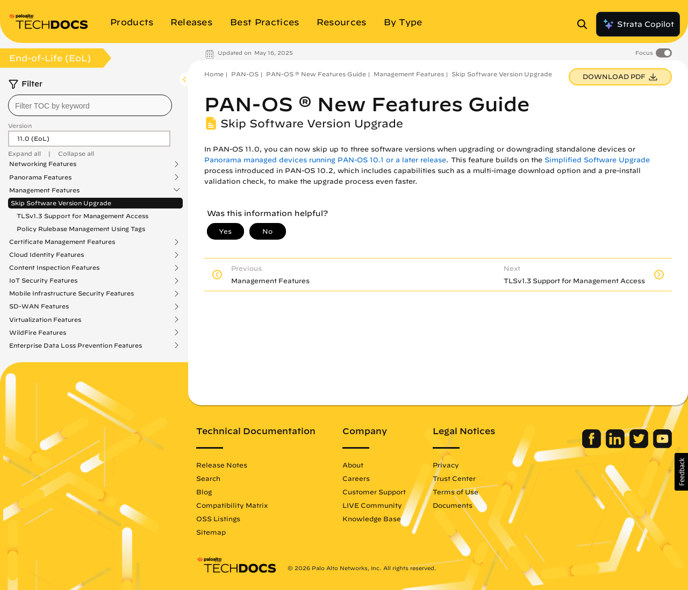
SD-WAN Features (39, 306)
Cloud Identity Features (46, 254)
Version (20, 125)
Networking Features (42, 164)
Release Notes (221, 465)
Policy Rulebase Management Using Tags (81, 228)
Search (208, 478)
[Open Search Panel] (585, 24)
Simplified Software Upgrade (597, 160)
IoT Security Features (43, 280)
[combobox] (90, 105)
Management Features (44, 190)
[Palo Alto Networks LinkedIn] (616, 445)
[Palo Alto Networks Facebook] (592, 445)
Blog (204, 491)
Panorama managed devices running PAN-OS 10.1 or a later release (325, 160)
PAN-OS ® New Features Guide (316, 73)
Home (214, 73)
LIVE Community (372, 505)
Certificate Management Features (62, 242)
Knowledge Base (371, 518)
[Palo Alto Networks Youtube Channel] (662, 445)
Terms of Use (455, 491)
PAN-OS (245, 73)
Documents (452, 505)
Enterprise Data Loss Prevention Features (75, 345)
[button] (681, 472)
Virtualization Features (45, 319)
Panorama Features (40, 177)
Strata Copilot (638, 24)
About (352, 465)
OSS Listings (218, 518)
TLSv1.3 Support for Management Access (82, 215)
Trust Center (454, 478)
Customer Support (374, 491)
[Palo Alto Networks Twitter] (639, 445)
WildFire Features (37, 332)
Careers (356, 478)
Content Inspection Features (54, 267)
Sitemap (211, 532)
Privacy (446, 465)
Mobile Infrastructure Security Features (71, 293)
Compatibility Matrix (232, 505)
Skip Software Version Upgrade (61, 202)
